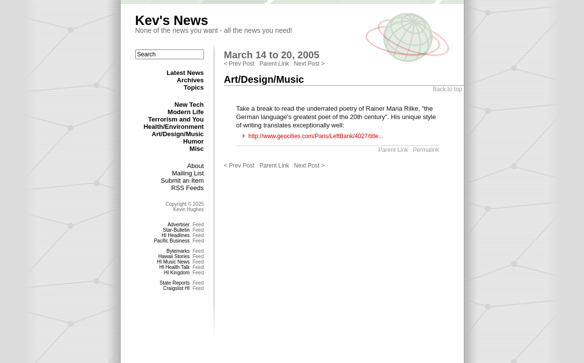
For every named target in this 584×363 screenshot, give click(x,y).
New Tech (189, 104)
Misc (197, 148)
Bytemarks (177, 251)
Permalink (426, 149)
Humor (193, 141)
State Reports (175, 283)
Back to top (447, 89)
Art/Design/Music (177, 134)
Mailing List (187, 173)
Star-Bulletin (176, 230)
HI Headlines (175, 235)
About (195, 165)
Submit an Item (182, 180)
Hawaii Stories (174, 256)
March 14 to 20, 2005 (272, 54)
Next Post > (309, 63)
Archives (190, 80)
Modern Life (186, 112)
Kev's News (171, 20)
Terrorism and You (175, 119)
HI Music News (173, 262)
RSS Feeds (187, 188)
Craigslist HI (176, 288)
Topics (194, 87)
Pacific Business (172, 240)
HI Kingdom (176, 272)
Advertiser (179, 224)
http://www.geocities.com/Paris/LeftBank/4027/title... (316, 136)
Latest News (185, 72)
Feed (198, 224)
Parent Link (274, 63)
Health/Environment (174, 126)
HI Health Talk (174, 267)
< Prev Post (239, 63)
